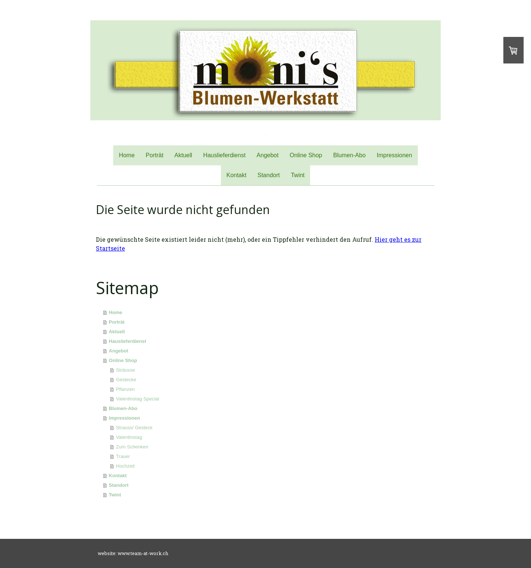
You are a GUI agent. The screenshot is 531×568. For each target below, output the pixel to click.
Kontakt (236, 175)
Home (127, 155)
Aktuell (183, 155)
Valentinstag (129, 437)
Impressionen (394, 155)
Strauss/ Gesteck (134, 427)
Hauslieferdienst (224, 155)
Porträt (154, 155)
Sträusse (125, 370)
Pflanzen (125, 389)
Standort (268, 175)
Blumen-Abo (349, 155)
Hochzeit (125, 466)
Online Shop (305, 155)
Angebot (268, 155)
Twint (298, 175)
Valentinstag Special (137, 399)
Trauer (123, 456)
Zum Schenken (132, 447)
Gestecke (126, 379)
